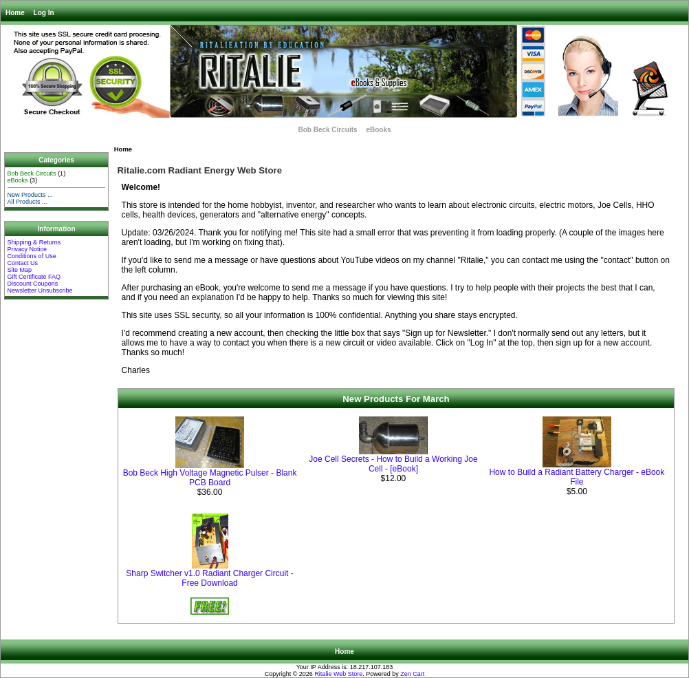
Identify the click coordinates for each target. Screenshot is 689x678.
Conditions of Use (32, 256)
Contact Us (23, 262)
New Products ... (30, 194)
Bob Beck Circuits (327, 130)
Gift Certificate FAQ (34, 276)
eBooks (378, 130)
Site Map (20, 269)
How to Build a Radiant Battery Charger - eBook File (576, 477)
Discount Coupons (33, 283)
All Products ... (27, 201)
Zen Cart (412, 673)
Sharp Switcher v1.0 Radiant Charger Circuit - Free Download (209, 578)
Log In (44, 13)
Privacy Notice (27, 249)
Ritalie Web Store (338, 673)
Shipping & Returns (34, 242)
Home (15, 13)
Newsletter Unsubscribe (40, 290)
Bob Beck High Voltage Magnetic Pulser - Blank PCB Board (210, 477)
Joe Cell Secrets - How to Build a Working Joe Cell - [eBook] (393, 464)
